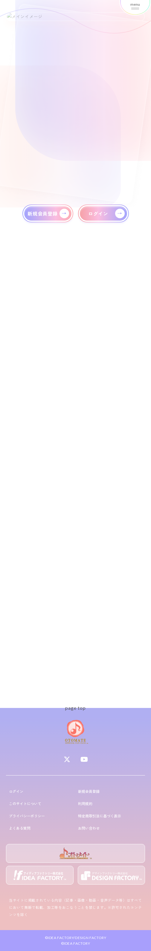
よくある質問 (19, 828)
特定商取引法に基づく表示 (99, 815)
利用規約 (85, 803)
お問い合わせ (89, 828)
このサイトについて (25, 803)
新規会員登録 (89, 791)
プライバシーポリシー (27, 815)
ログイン (16, 791)
